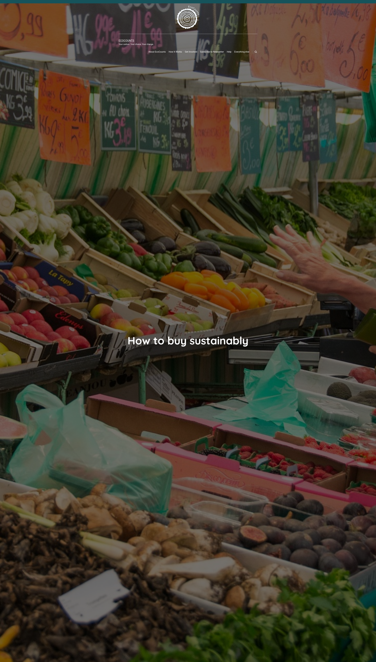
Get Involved (191, 51)
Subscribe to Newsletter (212, 51)
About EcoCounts (157, 51)
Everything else (241, 51)
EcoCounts (126, 40)
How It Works (175, 51)
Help (229, 51)
